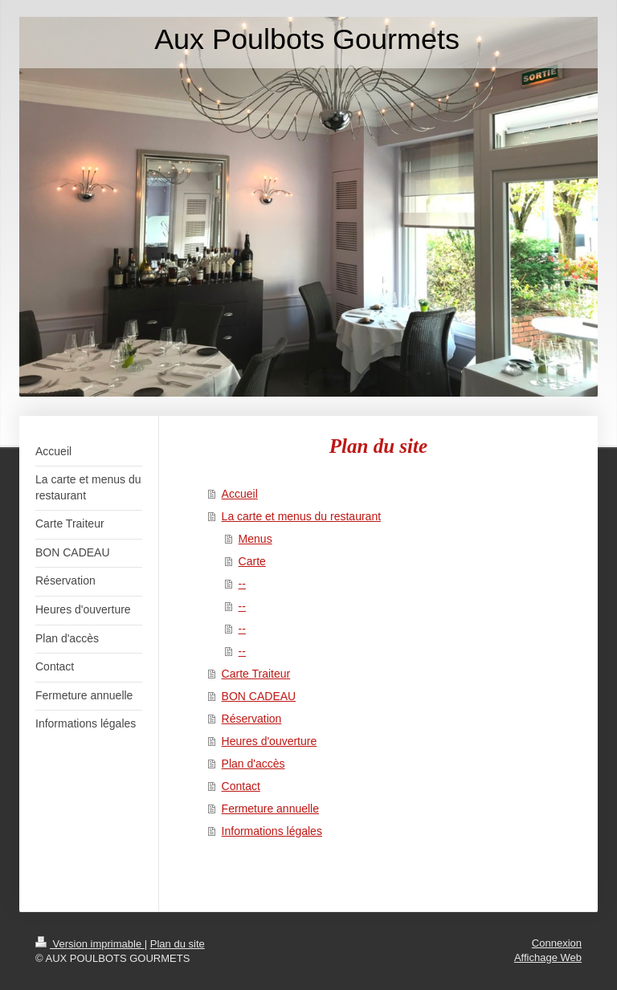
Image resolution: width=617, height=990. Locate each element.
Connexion (557, 943)
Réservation (252, 718)
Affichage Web (548, 957)
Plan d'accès (253, 763)
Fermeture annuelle (270, 808)
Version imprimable (90, 944)
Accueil (240, 493)
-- (242, 583)
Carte (252, 561)
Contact (241, 786)
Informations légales (272, 831)
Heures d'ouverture (269, 741)
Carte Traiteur (256, 673)
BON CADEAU (259, 696)
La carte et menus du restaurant (301, 516)
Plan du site (177, 944)
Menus (255, 538)
